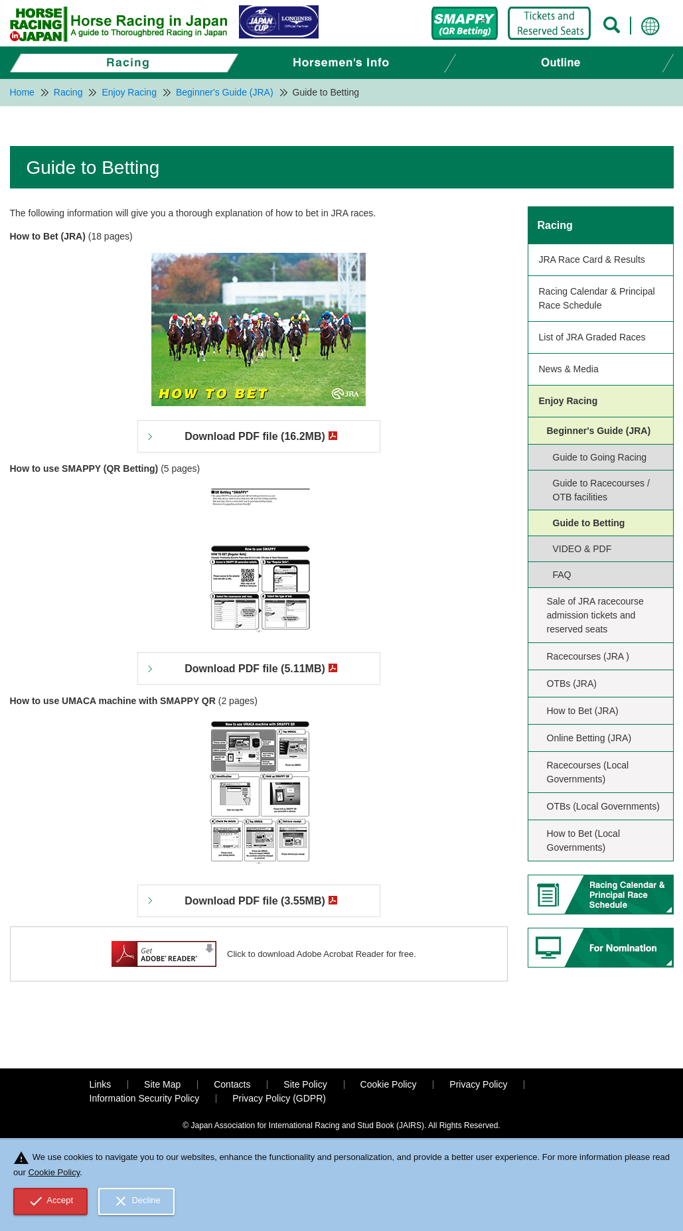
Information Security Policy (145, 1098)
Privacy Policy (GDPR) (279, 1098)
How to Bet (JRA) (583, 710)
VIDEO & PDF (582, 548)
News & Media (569, 369)
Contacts (232, 1084)
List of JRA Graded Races (592, 337)
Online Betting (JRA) (589, 738)
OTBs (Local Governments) (603, 806)
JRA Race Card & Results (592, 259)
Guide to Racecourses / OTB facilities (601, 490)
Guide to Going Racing (600, 457)
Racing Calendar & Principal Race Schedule (597, 298)
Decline (137, 1201)
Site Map (162, 1084)
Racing (555, 225)
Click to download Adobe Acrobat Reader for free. (321, 954)
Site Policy (305, 1084)
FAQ (562, 574)
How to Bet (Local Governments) (584, 840)
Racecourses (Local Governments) (588, 772)
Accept (51, 1201)
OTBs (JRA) (572, 683)
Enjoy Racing (568, 401)
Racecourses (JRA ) (588, 656)
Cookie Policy (388, 1084)
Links (101, 1084)
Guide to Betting (589, 523)
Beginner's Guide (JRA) (599, 430)
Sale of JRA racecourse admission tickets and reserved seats (595, 615)
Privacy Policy (478, 1084)
